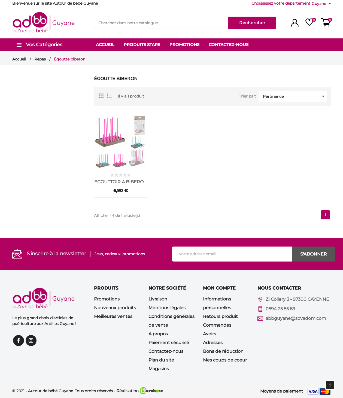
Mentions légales (167, 307)
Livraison (157, 299)
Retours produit (220, 316)
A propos (158, 333)
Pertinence (294, 96)
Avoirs (209, 333)
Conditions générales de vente (171, 321)
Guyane (319, 3)
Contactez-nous (165, 351)
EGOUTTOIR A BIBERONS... (120, 181)
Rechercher (252, 22)
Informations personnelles (217, 303)
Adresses (213, 342)
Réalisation (139, 390)
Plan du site (161, 360)
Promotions (107, 299)
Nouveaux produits (115, 307)
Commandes (217, 325)
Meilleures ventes (113, 316)
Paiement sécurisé (168, 342)
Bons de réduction (223, 351)
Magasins (158, 368)
